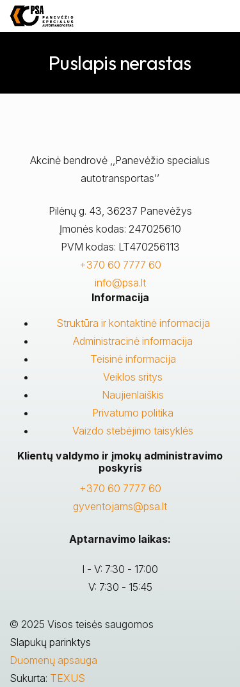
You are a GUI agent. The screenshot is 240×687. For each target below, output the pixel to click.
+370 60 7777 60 (120, 264)
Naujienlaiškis (133, 394)
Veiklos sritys (133, 376)
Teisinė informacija (133, 358)
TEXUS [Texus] (67, 678)
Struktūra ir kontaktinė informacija (133, 323)
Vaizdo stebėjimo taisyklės (132, 430)
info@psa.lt (120, 282)
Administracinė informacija (133, 341)
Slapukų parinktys (50, 642)
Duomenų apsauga (53, 660)
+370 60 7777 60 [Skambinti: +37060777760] (120, 488)
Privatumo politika (132, 412)
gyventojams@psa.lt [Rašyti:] (120, 506)
